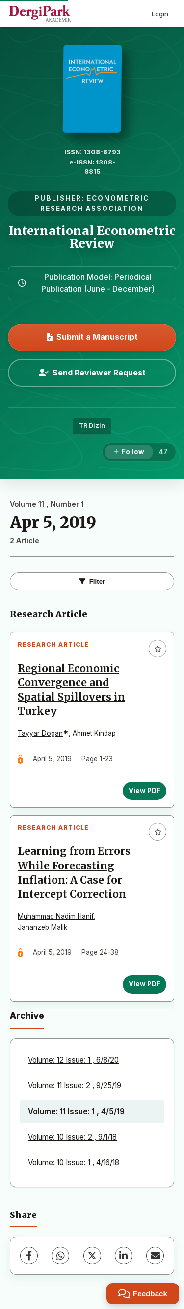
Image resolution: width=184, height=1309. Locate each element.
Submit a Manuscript (92, 337)
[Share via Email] (155, 1255)
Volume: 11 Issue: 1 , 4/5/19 (76, 1111)
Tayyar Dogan (40, 733)
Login (160, 14)
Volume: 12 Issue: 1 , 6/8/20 (73, 1060)
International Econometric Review (92, 237)
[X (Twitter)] (92, 1255)
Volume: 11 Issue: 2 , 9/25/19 (74, 1085)
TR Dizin (92, 425)
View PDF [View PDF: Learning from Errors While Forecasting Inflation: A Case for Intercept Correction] (144, 984)
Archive (27, 1015)
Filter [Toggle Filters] (92, 581)
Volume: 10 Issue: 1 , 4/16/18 (73, 1162)
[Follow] (129, 452)
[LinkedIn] (123, 1255)
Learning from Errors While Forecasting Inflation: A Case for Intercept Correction (74, 872)
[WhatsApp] (60, 1255)
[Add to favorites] (157, 648)
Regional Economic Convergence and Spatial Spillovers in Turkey (71, 690)
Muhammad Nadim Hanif (56, 916)
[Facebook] (29, 1255)
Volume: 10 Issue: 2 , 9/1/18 (72, 1137)
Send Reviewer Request (92, 372)
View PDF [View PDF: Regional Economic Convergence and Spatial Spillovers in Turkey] (144, 791)
